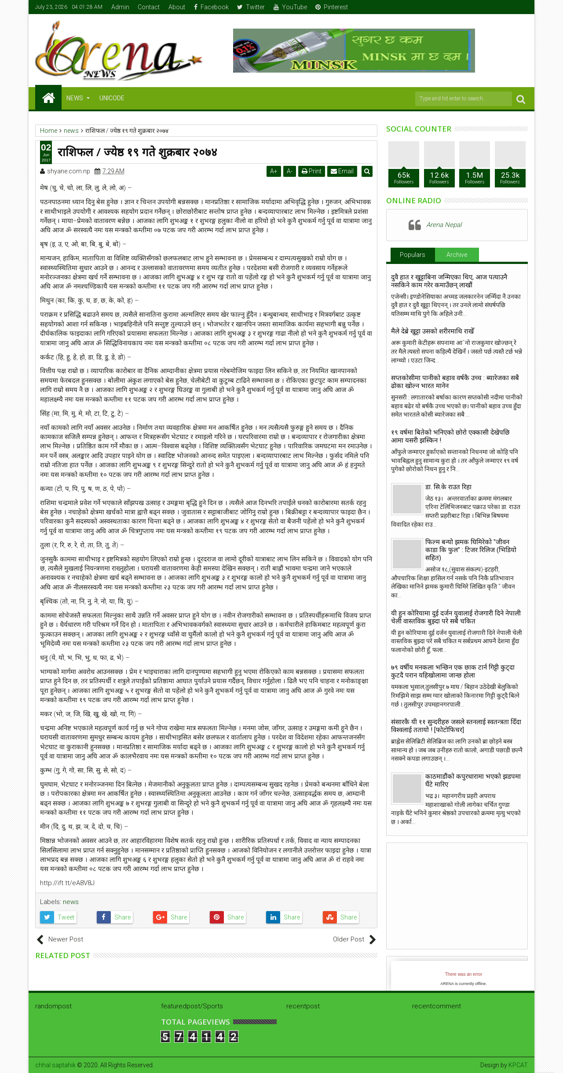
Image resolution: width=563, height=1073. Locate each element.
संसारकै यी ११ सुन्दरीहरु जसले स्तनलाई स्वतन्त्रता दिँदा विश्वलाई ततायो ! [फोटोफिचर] (456, 726)
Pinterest (331, 7)
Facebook (211, 7)
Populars (412, 254)
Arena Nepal (443, 225)
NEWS (74, 98)
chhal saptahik (55, 1065)
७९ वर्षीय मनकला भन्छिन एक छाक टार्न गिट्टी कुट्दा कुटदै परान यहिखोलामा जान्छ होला (453, 671)
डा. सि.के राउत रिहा (448, 487)
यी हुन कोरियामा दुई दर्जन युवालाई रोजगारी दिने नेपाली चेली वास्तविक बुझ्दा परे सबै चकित (456, 617)
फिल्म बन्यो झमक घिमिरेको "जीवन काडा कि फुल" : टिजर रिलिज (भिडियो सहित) (470, 550)
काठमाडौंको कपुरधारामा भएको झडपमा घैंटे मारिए (473, 780)
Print (313, 171)
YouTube (290, 7)
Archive (456, 254)
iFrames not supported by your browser (463, 977)
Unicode (111, 98)
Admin (120, 7)
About (176, 7)
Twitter (251, 7)
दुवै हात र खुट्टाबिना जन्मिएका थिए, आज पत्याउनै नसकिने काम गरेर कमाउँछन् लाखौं (449, 281)
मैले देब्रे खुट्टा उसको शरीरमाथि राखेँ (432, 331)
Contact (149, 7)
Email (343, 171)
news (71, 902)
